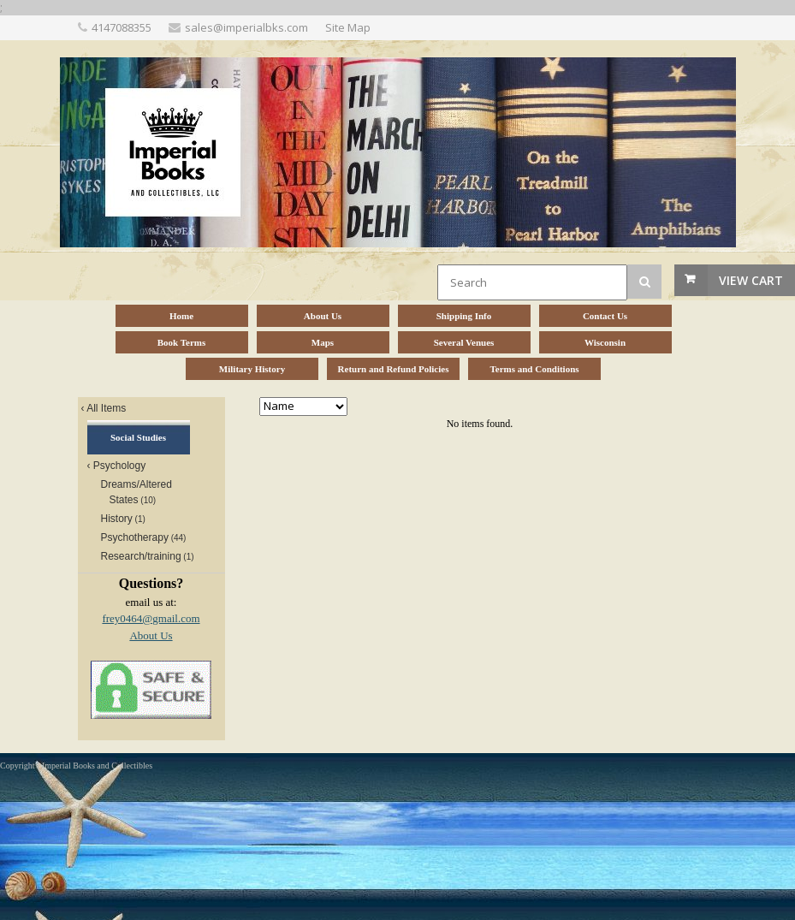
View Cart (751, 280)
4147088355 (121, 27)
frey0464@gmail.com (150, 618)
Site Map (348, 27)
